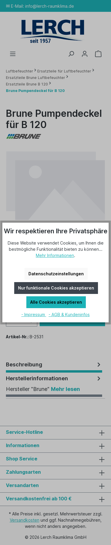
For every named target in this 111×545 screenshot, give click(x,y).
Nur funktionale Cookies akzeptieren (56, 287)
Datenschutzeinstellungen (56, 273)
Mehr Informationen (55, 255)
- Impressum (33, 314)
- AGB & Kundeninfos (69, 314)
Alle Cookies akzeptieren (56, 302)
